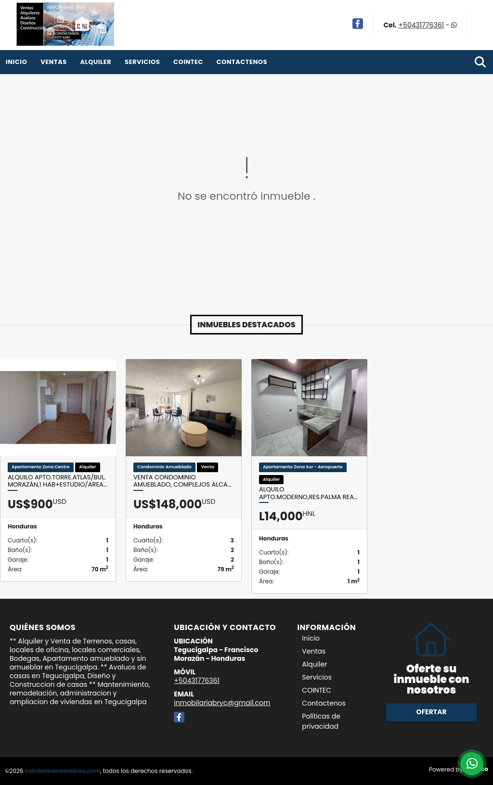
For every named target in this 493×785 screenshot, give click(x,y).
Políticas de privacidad (321, 721)
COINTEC (188, 61)
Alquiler (95, 61)
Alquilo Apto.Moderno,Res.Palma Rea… (308, 493)
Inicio (16, 61)
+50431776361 (421, 25)
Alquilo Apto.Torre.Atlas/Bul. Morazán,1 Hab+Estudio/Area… (57, 481)
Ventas (53, 61)
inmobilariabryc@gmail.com (222, 703)
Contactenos (242, 61)
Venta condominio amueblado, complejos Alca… (182, 481)
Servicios (142, 61)
